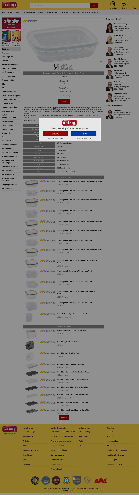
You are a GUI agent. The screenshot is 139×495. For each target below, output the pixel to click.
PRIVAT (84, 156)
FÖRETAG (55, 156)
